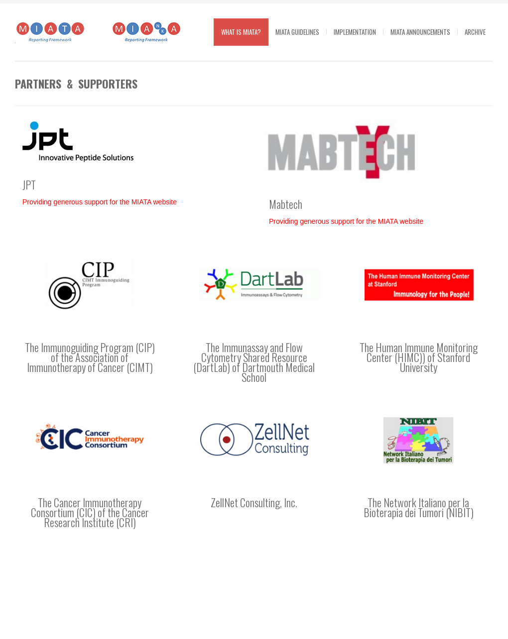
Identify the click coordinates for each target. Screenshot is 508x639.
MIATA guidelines (297, 32)
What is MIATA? (241, 32)
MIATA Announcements (420, 32)
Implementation (355, 32)
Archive (475, 32)
